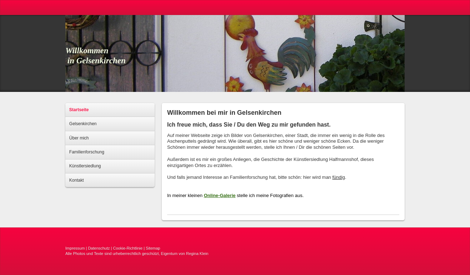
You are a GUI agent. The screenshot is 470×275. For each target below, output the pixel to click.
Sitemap (153, 248)
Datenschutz (99, 248)
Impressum (75, 248)
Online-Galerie (220, 195)
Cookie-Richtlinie (128, 248)
